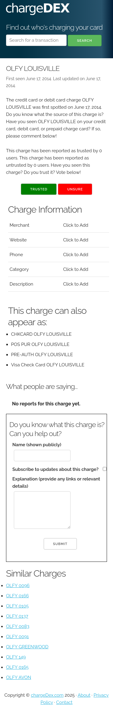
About (84, 695)
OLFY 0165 (17, 667)
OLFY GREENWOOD (27, 647)
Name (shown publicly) (36, 444)
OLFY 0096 (18, 585)
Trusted (38, 189)
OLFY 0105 (17, 606)
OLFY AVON (18, 677)
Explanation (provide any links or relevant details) (56, 482)
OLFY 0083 (17, 626)
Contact (64, 702)
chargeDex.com (47, 695)
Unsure (75, 189)
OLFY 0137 (17, 616)
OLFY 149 (16, 657)
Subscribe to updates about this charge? (55, 469)
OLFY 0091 (17, 636)
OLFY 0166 (17, 595)
